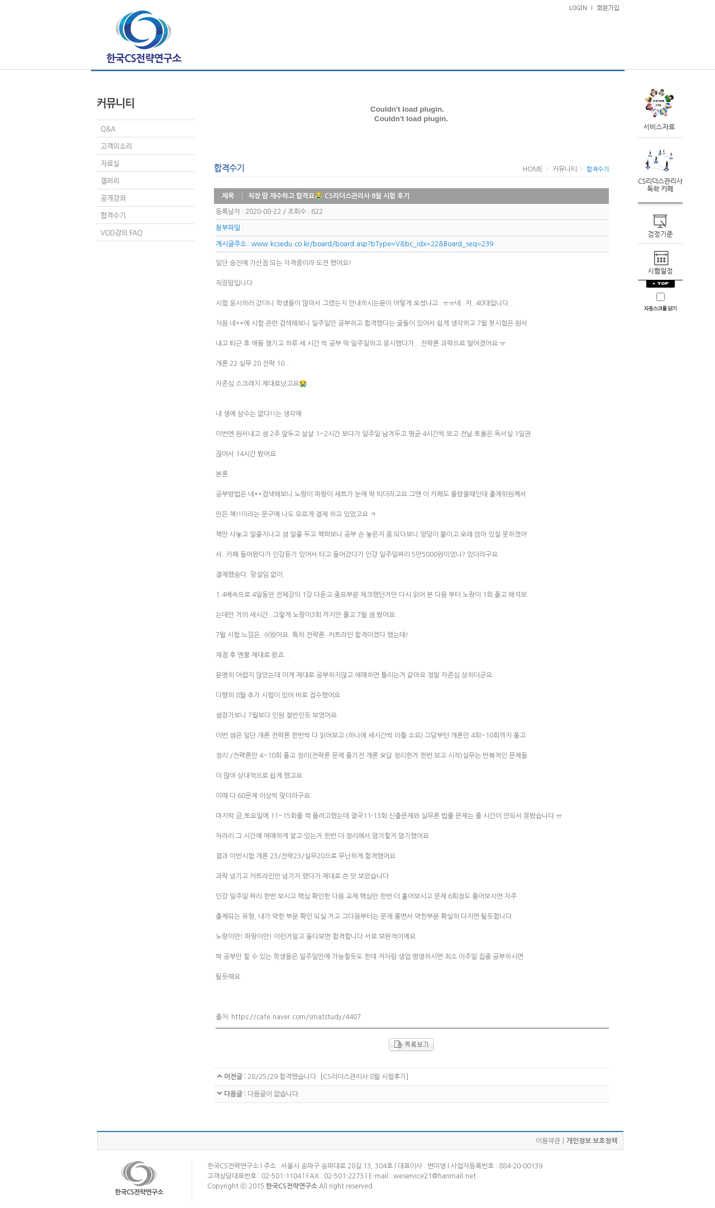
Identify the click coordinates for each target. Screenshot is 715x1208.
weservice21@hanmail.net (434, 1176)
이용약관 (548, 1141)
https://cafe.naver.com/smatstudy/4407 (296, 1017)
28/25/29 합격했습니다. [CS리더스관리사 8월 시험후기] (327, 1076)
